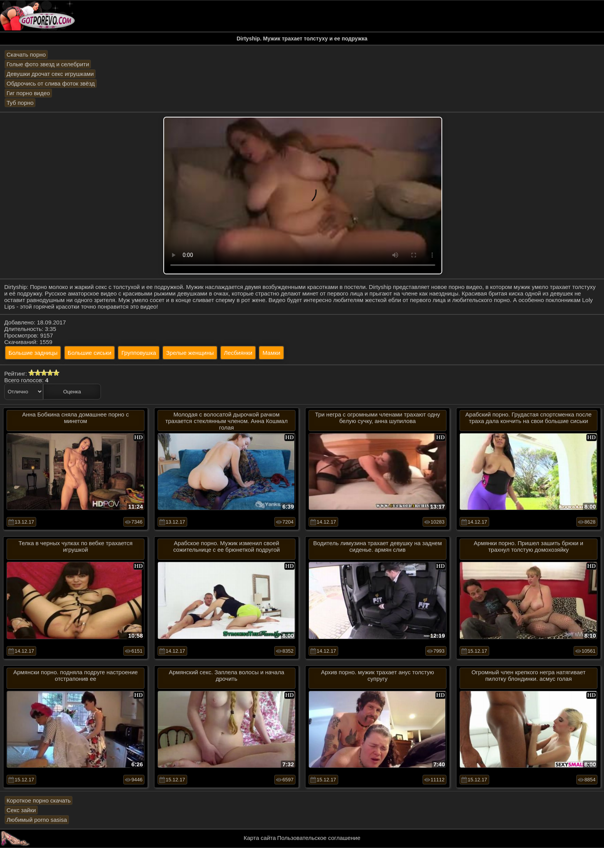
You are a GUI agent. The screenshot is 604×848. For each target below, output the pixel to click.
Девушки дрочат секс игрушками (50, 74)
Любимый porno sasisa (37, 819)
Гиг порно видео (28, 93)
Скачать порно (26, 54)
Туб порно (20, 102)
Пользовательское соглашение (318, 838)
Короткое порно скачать (38, 800)
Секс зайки (21, 810)
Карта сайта (260, 838)
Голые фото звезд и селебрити (48, 64)
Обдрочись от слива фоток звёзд (51, 83)
